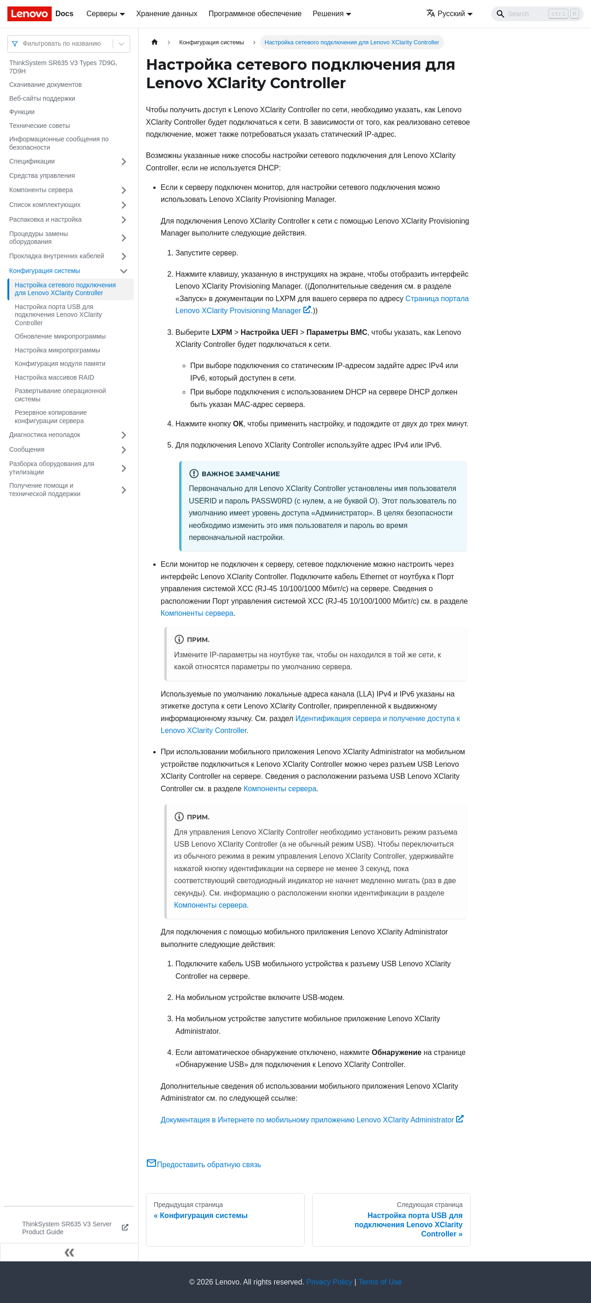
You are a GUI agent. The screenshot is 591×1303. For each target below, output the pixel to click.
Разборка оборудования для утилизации (51, 468)
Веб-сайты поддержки (42, 98)
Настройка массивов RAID (54, 377)
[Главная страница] (154, 42)
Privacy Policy (330, 1282)
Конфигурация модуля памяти (60, 363)
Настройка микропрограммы (57, 350)
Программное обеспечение (255, 14)
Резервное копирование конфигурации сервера (51, 416)
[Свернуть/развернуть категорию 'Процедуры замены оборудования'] (124, 238)
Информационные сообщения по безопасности (59, 143)
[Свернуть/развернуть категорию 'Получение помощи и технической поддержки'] (124, 490)
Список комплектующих (44, 204)
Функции (22, 111)
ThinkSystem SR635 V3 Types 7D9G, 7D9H (63, 67)
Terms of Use (380, 1282)
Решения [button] (328, 14)
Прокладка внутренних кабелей (56, 256)
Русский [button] (445, 14)
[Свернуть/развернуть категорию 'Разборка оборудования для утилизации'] (124, 468)
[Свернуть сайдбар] (69, 1252)
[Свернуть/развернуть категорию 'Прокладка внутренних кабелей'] (124, 256)
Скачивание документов (45, 84)
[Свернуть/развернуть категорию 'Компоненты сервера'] (124, 190)
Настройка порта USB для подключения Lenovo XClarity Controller (58, 315)
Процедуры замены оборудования (38, 238)
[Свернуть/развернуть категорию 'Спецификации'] (124, 161)
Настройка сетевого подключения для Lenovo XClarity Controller (65, 289)
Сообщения (26, 449)
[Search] (537, 13)
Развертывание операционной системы (60, 395)
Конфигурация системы (44, 270)
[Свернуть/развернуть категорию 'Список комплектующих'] (124, 205)
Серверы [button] (101, 14)
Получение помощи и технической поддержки (44, 489)
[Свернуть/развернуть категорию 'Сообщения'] (124, 449)
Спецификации (32, 161)
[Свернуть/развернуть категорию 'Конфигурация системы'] (124, 271)
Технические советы (39, 125)
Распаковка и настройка (45, 219)
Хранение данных (167, 14)
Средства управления (42, 175)
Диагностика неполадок (44, 434)
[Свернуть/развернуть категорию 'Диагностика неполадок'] (124, 435)
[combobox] (23, 43)
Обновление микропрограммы (60, 336)
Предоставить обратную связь (203, 1165)
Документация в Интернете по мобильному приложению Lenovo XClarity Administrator (312, 1120)
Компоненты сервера (41, 190)
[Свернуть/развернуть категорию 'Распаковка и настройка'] (124, 219)
